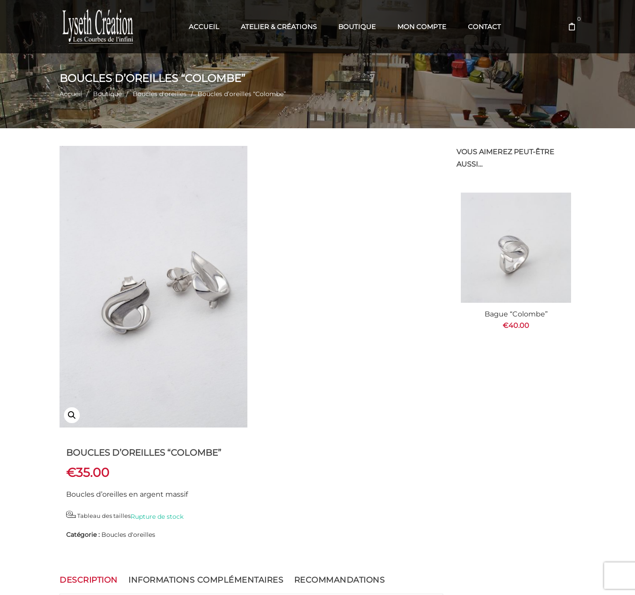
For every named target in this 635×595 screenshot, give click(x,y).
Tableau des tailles (293, 218)
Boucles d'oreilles (160, 94)
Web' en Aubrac (331, 577)
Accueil (71, 94)
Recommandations (339, 451)
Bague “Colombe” (516, 314)
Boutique (107, 94)
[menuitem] (204, 27)
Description (89, 451)
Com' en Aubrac (377, 577)
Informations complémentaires (205, 451)
